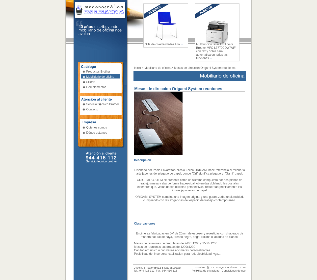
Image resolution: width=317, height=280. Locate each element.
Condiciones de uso (234, 270)
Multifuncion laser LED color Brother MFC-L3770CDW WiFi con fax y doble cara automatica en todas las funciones (216, 51)
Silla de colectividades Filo (163, 44)
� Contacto (90, 109)
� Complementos (94, 87)
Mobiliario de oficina (157, 68)
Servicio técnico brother (101, 161)
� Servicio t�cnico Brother (100, 104)
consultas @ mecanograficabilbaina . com (220, 267)
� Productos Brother (96, 71)
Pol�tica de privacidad (205, 270)
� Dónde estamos (94, 132)
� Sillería (88, 82)
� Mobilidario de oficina (98, 76)
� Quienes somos (94, 127)
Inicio (137, 68)
